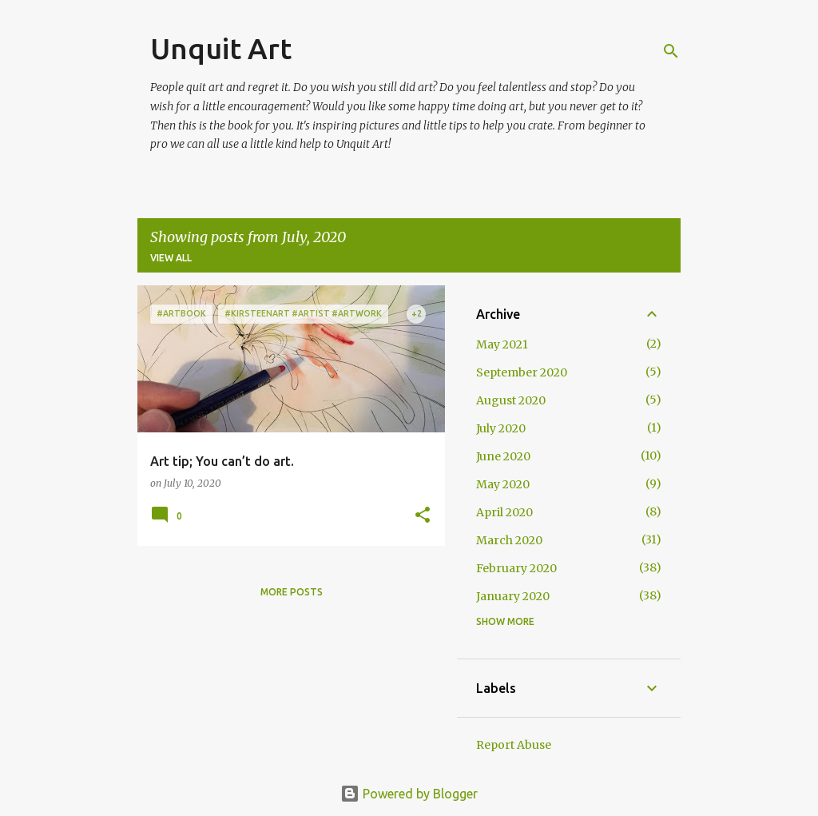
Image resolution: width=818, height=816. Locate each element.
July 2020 (501, 428)
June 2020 (503, 456)
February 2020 (516, 568)
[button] (422, 516)
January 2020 (513, 596)
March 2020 (509, 540)
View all (171, 258)
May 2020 (503, 484)
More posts (291, 592)
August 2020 (511, 400)
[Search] (671, 51)
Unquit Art (221, 48)
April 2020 (504, 512)
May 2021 (502, 344)
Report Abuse (513, 745)
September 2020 (521, 372)
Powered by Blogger (409, 793)
